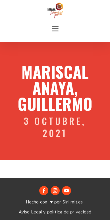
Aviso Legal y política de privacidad (55, 211)
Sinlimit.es (73, 201)
